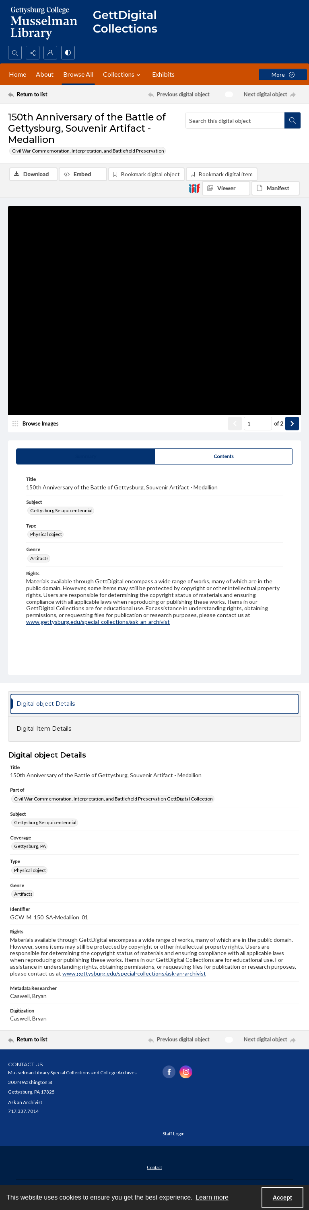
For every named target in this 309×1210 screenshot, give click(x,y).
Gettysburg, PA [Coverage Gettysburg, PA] (30, 846)
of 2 (278, 423)
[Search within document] (292, 120)
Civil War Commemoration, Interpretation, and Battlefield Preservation (88, 151)
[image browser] (38, 423)
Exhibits (163, 74)
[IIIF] (194, 188)
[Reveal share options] (32, 52)
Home (17, 74)
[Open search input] (14, 52)
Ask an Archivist (25, 1102)
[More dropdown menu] (283, 74)
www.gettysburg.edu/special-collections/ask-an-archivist (98, 621)
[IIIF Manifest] (275, 188)
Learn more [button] (212, 1197)
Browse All (78, 74)
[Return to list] (46, 94)
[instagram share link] (185, 1071)
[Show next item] (292, 423)
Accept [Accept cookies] (282, 1197)
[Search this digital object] (235, 120)
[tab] (85, 456)
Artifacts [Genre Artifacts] (39, 558)
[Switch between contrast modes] (68, 52)
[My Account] (50, 52)
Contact (154, 1167)
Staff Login (174, 1134)
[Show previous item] (235, 423)
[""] (128, 23)
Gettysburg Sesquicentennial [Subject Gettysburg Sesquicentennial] (61, 510)
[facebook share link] (169, 1071)
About (45, 74)
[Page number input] (258, 423)
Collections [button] (122, 74)
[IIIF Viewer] (226, 188)
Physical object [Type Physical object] (46, 534)
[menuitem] (154, 1166)
